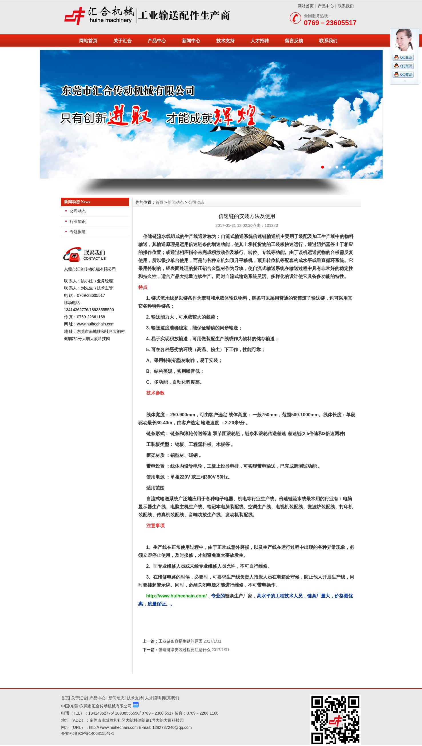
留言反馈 (294, 40)
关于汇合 (122, 40)
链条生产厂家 (238, 595)
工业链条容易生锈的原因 (181, 641)
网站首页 (306, 6)
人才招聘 (260, 40)
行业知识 (78, 221)
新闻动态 (176, 202)
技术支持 (225, 40)
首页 (159, 202)
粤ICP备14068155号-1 (94, 733)
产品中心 (326, 6)
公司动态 (78, 211)
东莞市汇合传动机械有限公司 (211, 114)
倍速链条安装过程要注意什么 (185, 649)
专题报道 (78, 231)
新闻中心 (191, 40)
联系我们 (346, 6)
